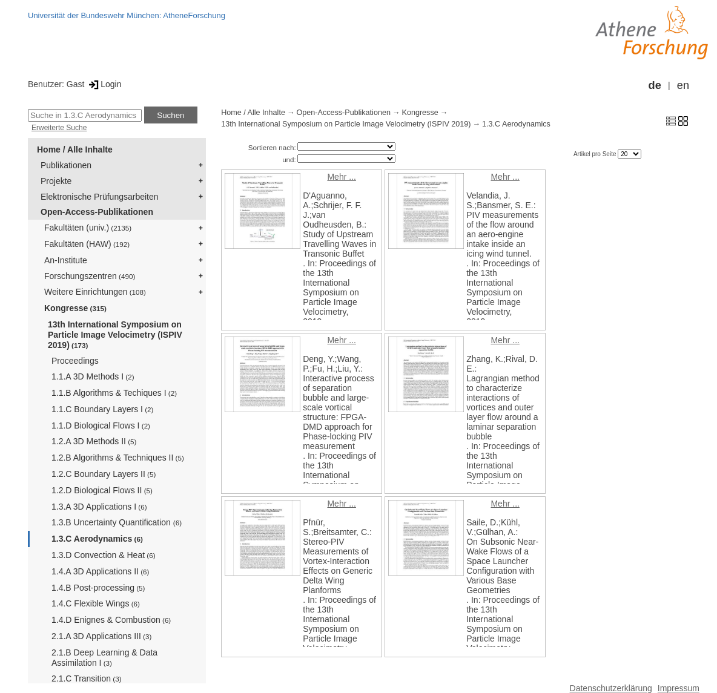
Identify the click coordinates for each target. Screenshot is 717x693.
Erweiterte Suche (59, 127)
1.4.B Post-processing (98, 588)
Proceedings (75, 361)
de (655, 85)
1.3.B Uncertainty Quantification (116, 522)
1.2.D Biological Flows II (102, 490)
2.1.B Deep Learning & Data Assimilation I (104, 658)
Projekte (56, 181)
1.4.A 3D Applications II (100, 571)
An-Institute (65, 260)
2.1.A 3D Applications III (101, 636)
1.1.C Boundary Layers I (102, 409)
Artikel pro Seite (595, 154)
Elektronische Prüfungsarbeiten (100, 197)
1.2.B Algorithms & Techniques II (117, 457)
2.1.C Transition (86, 678)
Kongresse (75, 308)
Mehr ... (341, 177)
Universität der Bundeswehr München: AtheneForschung (126, 15)
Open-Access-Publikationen (97, 212)
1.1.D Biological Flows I (100, 425)
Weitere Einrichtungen (95, 292)
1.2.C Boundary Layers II (103, 474)
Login (104, 84)
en (683, 85)
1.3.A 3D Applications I (99, 506)
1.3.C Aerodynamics (97, 539)
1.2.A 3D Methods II (93, 441)
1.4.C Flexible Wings (95, 603)
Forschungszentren (89, 276)
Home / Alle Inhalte (75, 149)
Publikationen (66, 165)
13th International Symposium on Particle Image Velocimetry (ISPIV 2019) (115, 335)
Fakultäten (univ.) (87, 227)
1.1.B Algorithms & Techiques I (114, 393)
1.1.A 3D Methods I (92, 376)
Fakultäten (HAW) (87, 244)
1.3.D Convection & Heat (103, 555)
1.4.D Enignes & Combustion (111, 620)
